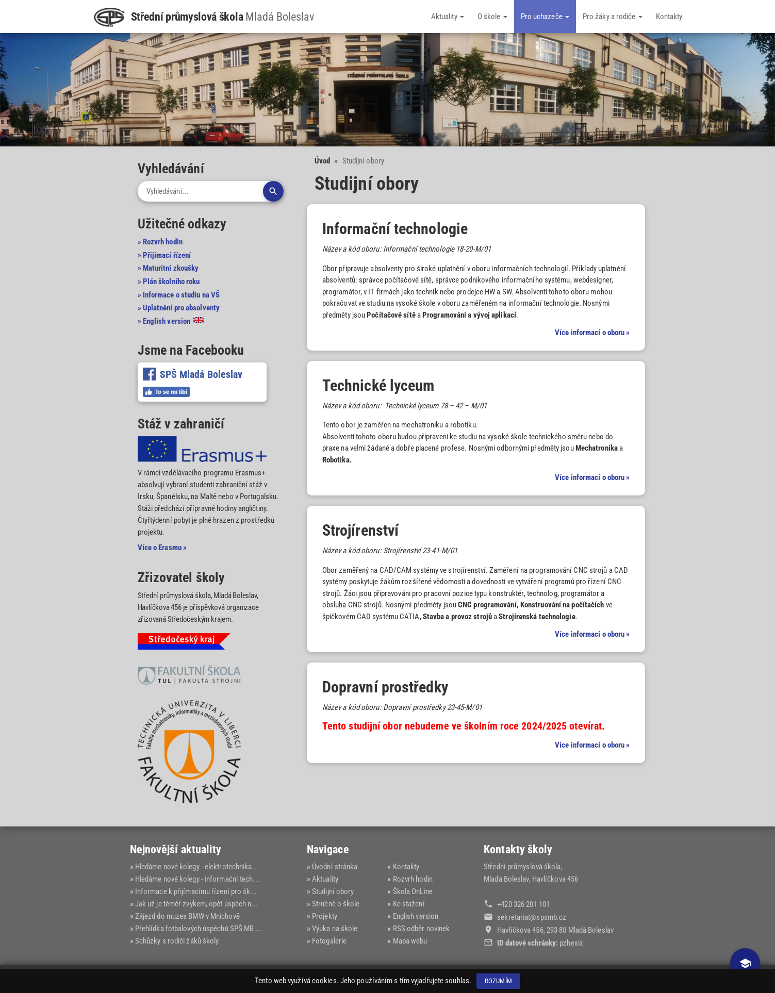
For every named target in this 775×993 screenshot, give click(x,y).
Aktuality (447, 16)
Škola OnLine (413, 891)
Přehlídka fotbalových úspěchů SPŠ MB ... (198, 928)
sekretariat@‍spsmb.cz (531, 917)
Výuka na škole (334, 928)
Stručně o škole (336, 903)
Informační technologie (395, 229)
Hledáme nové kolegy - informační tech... (197, 879)
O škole (492, 16)
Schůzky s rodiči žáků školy (177, 941)
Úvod (322, 161)
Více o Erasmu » (162, 547)
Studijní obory (333, 891)
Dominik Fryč (625, 978)
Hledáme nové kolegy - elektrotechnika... (196, 866)
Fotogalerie (329, 941)
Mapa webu (410, 941)
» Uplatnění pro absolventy (179, 307)
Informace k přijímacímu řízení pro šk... (196, 891)
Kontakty (669, 16)
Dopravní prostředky (385, 687)
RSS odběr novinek (421, 928)
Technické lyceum (378, 385)
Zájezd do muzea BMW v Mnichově (187, 916)
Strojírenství (360, 530)
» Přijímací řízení (164, 255)
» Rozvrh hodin (160, 241)
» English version (171, 321)
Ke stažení (409, 903)
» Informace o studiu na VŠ (179, 295)
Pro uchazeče (545, 16)
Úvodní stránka (334, 866)
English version (416, 916)
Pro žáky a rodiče (612, 16)
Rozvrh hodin (413, 879)
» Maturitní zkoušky (168, 268)
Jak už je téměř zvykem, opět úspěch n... (196, 903)
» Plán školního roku (169, 281)
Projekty (324, 916)
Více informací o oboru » (592, 332)
